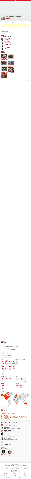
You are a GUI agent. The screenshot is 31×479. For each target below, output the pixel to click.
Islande (5, 417)
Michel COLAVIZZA (7, 438)
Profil (6, 22)
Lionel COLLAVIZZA (7, 424)
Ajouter (8, 18)
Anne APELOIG (3, 454)
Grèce (26, 416)
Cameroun (10, 416)
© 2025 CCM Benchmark (26, 468)
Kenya (13, 417)
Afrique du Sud (3, 416)
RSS (10, 467)
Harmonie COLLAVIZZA (8, 433)
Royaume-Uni (13, 413)
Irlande (2, 417)
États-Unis (20, 416)
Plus (29, 458)
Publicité (13, 467)
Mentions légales (16, 468)
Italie (7, 417)
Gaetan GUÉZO (6, 41)
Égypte (17, 416)
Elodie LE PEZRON (7, 38)
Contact (9, 467)
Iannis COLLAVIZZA (7, 435)
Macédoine (16, 417)
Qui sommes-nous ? (4, 467)
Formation (16, 467)
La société (19, 467)
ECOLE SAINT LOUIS (4, 59)
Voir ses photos (27, 80)
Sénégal (5, 418)
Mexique (19, 417)
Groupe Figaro (20, 468)
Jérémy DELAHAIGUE (7, 44)
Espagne (5, 413)
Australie (7, 416)
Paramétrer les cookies (10, 468)
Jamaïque (9, 417)
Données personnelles (4, 468)
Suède (8, 418)
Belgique (2, 413)
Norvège (23, 417)
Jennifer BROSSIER (7, 47)
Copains (25, 22)
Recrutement (27, 467)
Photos (15, 22)
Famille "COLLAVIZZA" (7, 444)
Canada (14, 416)
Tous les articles (23, 467)
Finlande (23, 416)
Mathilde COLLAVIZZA (7, 427)
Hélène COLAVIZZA (9, 454)
